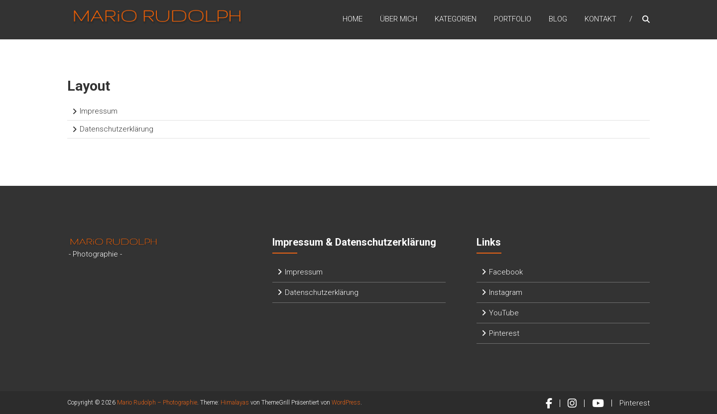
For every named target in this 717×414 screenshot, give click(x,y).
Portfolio (512, 19)
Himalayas (235, 402)
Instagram (505, 292)
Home (352, 19)
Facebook (506, 272)
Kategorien (456, 19)
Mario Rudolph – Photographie (157, 402)
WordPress (346, 402)
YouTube (504, 312)
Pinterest (504, 333)
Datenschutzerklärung (116, 129)
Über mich (398, 19)
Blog (558, 19)
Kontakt (600, 19)
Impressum (99, 111)
